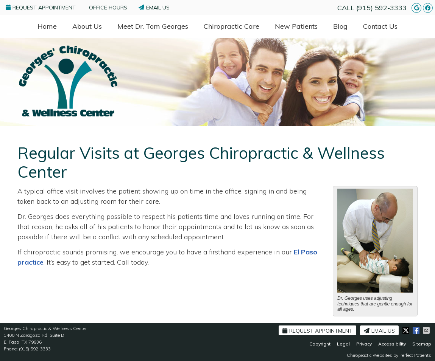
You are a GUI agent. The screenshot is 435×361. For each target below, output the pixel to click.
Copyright (320, 344)
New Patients (296, 26)
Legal (343, 344)
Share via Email (427, 330)
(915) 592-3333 (381, 7)
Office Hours (108, 7)
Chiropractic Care (231, 26)
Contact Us (380, 26)
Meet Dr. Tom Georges (152, 26)
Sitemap (421, 344)
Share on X (406, 330)
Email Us (154, 7)
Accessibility (392, 344)
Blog (340, 26)
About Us (87, 26)
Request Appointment (41, 7)
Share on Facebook (417, 330)
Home (47, 26)
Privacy (364, 344)
